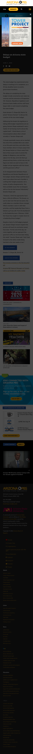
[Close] (30, 15)
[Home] (16, 3)
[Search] (21, 9)
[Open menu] (30, 9)
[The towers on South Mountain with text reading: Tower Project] (16, 18)
